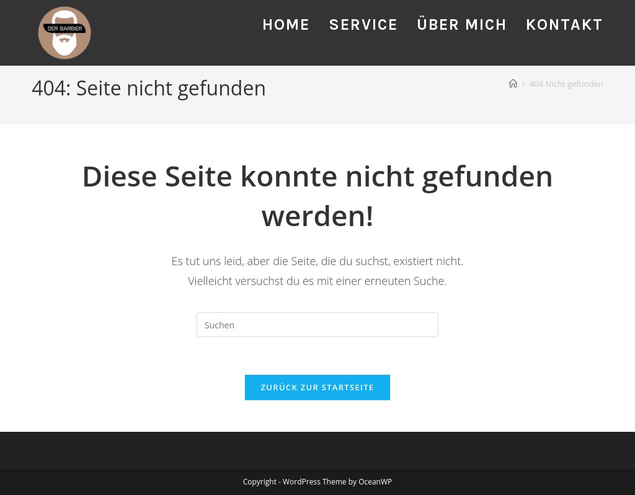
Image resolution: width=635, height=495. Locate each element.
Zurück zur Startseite (318, 387)
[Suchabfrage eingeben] (317, 324)
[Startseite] (513, 83)
